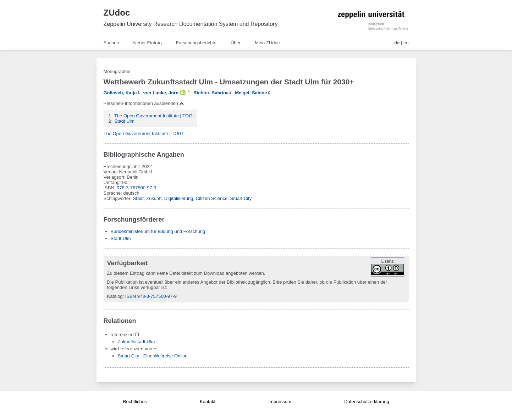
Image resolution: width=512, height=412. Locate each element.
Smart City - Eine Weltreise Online (153, 355)
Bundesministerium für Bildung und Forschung (158, 231)
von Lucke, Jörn (160, 92)
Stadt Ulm (124, 121)
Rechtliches (135, 401)
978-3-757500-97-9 (136, 187)
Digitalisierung (178, 198)
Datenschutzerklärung (366, 401)
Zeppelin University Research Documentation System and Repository (191, 24)
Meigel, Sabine (251, 92)
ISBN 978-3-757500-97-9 (151, 296)
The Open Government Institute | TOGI (154, 115)
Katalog (115, 296)
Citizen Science (212, 198)
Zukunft (153, 198)
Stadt (138, 198)
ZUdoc (117, 12)
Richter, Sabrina (211, 92)
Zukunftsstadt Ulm (136, 341)
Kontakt (207, 401)
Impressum (279, 401)
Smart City (241, 198)
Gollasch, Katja (120, 92)
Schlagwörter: (118, 198)
